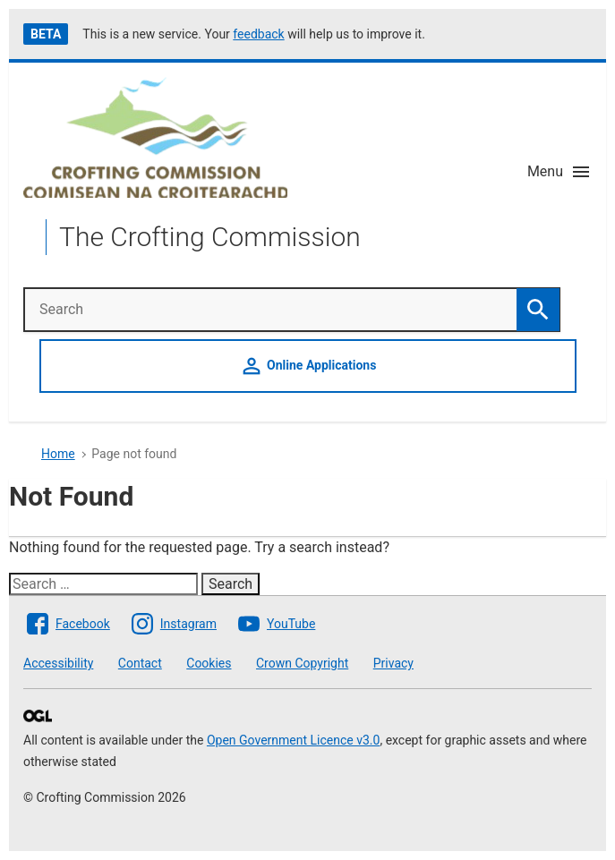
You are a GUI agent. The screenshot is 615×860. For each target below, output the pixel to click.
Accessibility (58, 663)
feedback (258, 34)
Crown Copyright (302, 663)
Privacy (393, 663)
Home (58, 454)
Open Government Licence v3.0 (293, 740)
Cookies (208, 663)
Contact (140, 663)
